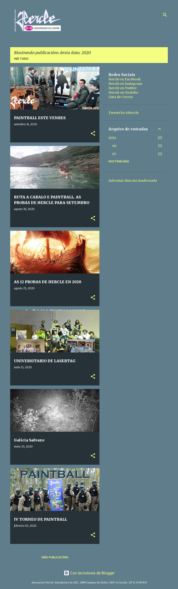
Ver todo (21, 58)
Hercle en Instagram (125, 84)
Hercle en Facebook (124, 79)
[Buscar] (165, 14)
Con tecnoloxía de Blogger (89, 573)
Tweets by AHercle (123, 113)
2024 (112, 138)
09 (114, 146)
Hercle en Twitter (122, 88)
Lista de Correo (120, 97)
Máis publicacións (54, 557)
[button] (93, 134)
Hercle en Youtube (123, 92)
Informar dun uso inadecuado (132, 180)
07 (114, 154)
